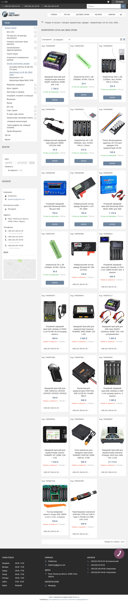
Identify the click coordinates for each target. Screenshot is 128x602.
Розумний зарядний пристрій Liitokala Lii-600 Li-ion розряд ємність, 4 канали (112, 392)
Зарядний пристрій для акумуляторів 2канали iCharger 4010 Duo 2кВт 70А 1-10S (112, 454)
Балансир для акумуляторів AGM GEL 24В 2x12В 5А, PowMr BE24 (83, 392)
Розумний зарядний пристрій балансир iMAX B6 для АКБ (55, 206)
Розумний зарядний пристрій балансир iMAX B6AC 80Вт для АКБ (112, 206)
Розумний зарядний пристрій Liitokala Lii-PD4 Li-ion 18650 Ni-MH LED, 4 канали (112, 268)
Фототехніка (11, 99)
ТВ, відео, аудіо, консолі (15, 114)
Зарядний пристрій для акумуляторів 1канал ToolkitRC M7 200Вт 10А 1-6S (55, 454)
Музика (9, 103)
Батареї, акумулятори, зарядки (75, 23)
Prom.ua (76, 597)
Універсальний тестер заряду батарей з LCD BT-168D (84, 206)
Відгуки (7, 140)
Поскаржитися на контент (58, 599)
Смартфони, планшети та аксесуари (20, 96)
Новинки (111, 15)
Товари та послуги (52, 23)
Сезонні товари (12, 54)
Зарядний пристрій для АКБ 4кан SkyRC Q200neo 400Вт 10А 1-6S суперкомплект (112, 330)
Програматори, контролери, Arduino (20, 118)
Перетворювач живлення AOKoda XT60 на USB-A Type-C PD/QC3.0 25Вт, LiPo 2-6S (83, 516)
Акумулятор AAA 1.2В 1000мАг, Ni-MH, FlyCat (83, 78)
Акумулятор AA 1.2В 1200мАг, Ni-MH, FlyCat (54, 266)
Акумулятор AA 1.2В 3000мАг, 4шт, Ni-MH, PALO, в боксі (83, 142)
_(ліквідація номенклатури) (17, 121)
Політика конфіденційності (78, 599)
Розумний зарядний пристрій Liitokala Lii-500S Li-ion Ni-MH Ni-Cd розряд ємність (54, 330)
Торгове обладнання (14, 131)
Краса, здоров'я (12, 88)
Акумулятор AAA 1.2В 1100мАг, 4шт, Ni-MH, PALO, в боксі (112, 79)
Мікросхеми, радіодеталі (16, 85)
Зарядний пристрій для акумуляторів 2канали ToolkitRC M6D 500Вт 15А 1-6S (83, 330)
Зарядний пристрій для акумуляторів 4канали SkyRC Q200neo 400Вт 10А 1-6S (54, 81)
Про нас (67, 15)
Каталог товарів (10, 28)
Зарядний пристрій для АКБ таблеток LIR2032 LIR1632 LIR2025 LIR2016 (54, 390)
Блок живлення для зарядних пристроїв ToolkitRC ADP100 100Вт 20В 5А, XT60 (83, 454)
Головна (54, 15)
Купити (55, 100)
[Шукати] (123, 6)
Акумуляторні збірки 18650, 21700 (21, 80)
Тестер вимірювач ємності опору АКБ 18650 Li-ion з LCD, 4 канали (54, 514)
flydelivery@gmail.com (16, 199)
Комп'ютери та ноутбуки (15, 92)
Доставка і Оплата (82, 15)
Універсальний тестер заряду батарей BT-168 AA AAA (83, 267)
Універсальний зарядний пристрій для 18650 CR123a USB (55, 142)
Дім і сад (10, 107)
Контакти (98, 15)
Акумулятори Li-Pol (16, 78)
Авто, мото (10, 32)
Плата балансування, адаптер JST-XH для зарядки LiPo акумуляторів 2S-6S (112, 144)
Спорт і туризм (12, 110)
